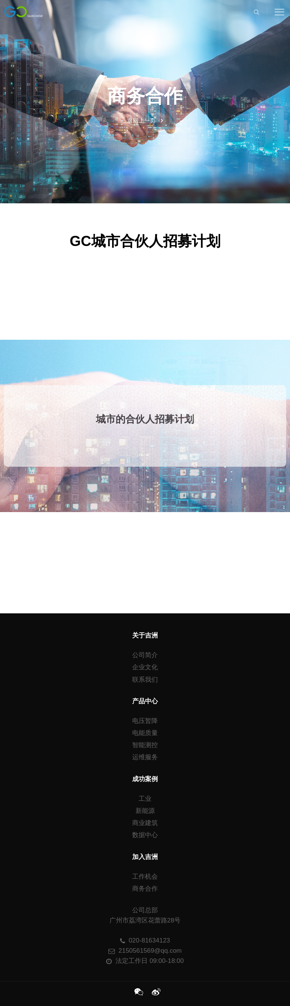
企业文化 (145, 667)
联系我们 (145, 679)
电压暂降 (145, 720)
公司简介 (145, 655)
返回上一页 (145, 120)
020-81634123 (145, 940)
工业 (145, 798)
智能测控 (145, 745)
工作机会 (145, 876)
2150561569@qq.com (145, 950)
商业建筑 (145, 822)
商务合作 (145, 888)
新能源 (145, 810)
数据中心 (145, 835)
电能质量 (145, 733)
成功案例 (145, 779)
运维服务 (145, 757)
